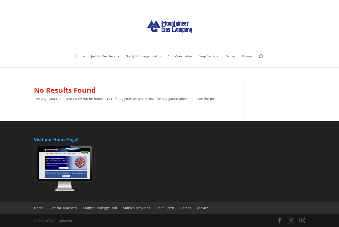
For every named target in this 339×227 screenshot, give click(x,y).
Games (230, 56)
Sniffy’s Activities (180, 56)
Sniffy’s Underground (141, 56)
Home (80, 56)
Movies (247, 56)
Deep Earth (206, 56)
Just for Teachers (103, 56)
